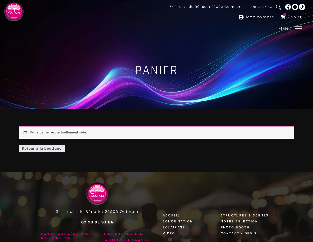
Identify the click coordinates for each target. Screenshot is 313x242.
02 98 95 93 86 (259, 7)
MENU (285, 28)
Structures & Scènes (245, 213)
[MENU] (298, 28)
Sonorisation (178, 219)
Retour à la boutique (42, 147)
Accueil (171, 213)
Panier (294, 17)
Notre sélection (239, 219)
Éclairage (174, 225)
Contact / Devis (239, 231)
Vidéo (169, 231)
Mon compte (260, 17)
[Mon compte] (241, 17)
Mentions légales (122, 232)
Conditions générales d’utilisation (66, 234)
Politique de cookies (126, 238)
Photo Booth (235, 225)
